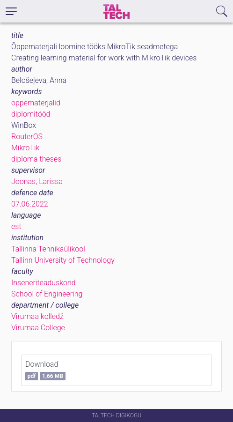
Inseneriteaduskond (43, 282)
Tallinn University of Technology (63, 260)
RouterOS (27, 136)
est (16, 226)
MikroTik (25, 147)
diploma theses (36, 159)
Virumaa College (38, 327)
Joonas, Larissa (37, 181)
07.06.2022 (29, 204)
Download (45, 370)
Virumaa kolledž (37, 316)
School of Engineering (46, 293)
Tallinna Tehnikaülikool (48, 248)
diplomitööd (31, 114)
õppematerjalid (35, 102)
